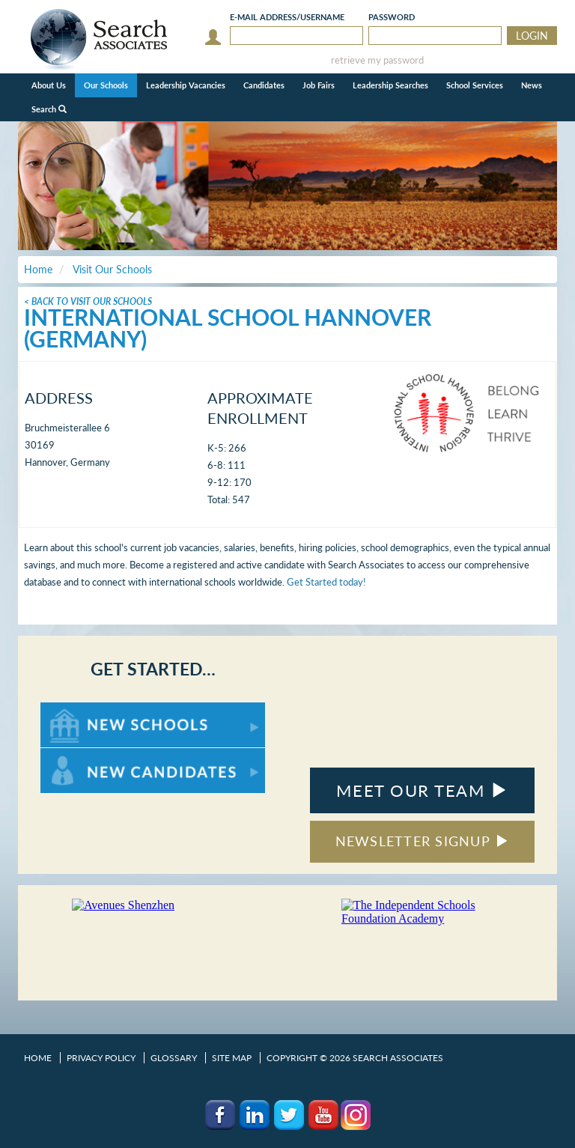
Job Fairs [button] (318, 85)
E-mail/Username (287, 17)
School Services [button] (474, 85)
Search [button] (49, 109)
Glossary (173, 1057)
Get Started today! (326, 582)
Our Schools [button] (106, 85)
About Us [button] (48, 85)
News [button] (531, 85)
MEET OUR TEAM (422, 790)
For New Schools (79, 709)
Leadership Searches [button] (390, 85)
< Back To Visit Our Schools (88, 301)
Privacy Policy (101, 1057)
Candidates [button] (264, 85)
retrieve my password (377, 60)
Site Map (232, 1057)
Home (38, 1057)
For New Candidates (87, 755)
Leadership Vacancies (185, 85)
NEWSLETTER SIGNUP (422, 841)
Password (391, 17)
